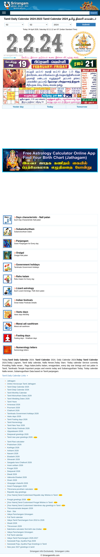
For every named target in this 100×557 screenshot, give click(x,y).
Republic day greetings (16, 492)
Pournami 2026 (13, 407)
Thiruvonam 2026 (14, 526)
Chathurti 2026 (13, 410)
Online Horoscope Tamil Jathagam (21, 384)
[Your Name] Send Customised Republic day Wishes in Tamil (32, 495)
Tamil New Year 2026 (16, 425)
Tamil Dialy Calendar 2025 (18, 387)
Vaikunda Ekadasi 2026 (17, 477)
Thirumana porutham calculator (20, 489)
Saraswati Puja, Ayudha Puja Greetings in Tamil (27, 544)
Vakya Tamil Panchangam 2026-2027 (22, 538)
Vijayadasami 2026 (15, 431)
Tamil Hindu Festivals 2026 (18, 428)
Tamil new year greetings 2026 (20, 437)
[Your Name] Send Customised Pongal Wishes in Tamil (30, 502)
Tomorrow (82, 106)
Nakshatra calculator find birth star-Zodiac (24, 529)
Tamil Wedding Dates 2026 (18, 399)
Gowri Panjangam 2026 (17, 486)
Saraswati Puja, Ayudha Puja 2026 (21, 541)
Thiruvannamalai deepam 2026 (20, 508)
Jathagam (11, 381)
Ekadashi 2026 (13, 456)
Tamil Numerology (14, 422)
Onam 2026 (12, 480)
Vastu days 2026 (14, 416)
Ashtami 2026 (13, 450)
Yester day (18, 106)
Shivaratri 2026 (13, 459)
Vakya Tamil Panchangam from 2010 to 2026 (25, 520)
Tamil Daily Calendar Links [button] (15, 375)
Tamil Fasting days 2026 (17, 419)
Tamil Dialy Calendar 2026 (18, 390)
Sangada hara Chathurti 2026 (19, 462)
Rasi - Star (11, 511)
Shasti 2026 (12, 523)
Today (50, 106)
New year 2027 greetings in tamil (20, 547)
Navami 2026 (12, 453)
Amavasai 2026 (13, 404)
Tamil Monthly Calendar (17, 393)
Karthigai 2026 (13, 447)
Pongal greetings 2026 (16, 499)
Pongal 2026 (12, 468)
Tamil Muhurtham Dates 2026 (19, 396)
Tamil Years (12, 402)
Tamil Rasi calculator (15, 442)
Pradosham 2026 (14, 444)
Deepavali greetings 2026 (17, 434)
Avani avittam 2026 (15, 465)
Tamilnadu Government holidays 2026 (23, 413)
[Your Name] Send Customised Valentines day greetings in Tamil (33, 505)
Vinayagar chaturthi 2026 (17, 483)
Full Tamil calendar (15, 517)
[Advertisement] (50, 129)
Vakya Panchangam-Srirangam (20, 514)
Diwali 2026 (12, 474)
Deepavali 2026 (13, 471)
